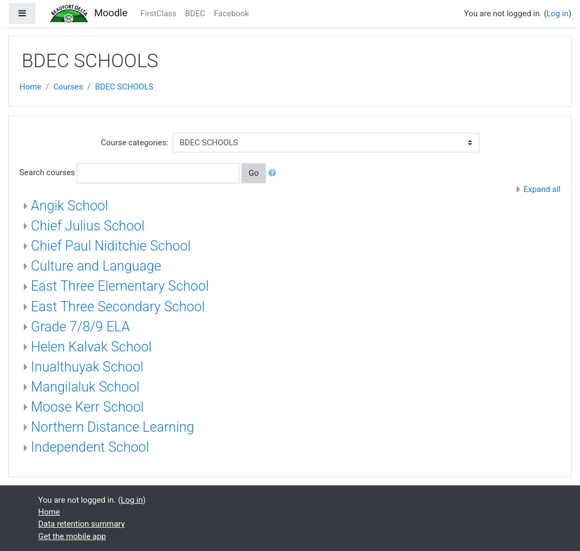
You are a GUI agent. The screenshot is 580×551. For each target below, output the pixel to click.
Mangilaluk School (85, 387)
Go (254, 173)
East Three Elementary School (120, 286)
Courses (68, 87)
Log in (557, 13)
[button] (275, 173)
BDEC (195, 13)
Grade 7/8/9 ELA (80, 327)
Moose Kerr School (87, 407)
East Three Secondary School (118, 307)
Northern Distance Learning (112, 427)
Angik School (69, 206)
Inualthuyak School (87, 367)
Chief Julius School (88, 226)
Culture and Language (96, 266)
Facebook (231, 13)
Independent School (90, 447)
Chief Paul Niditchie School (111, 246)
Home (30, 87)
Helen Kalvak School (91, 347)
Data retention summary (81, 524)
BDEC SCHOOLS (124, 87)
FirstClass (158, 13)
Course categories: (134, 143)
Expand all (542, 189)
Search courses (47, 172)
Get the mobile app (72, 536)
